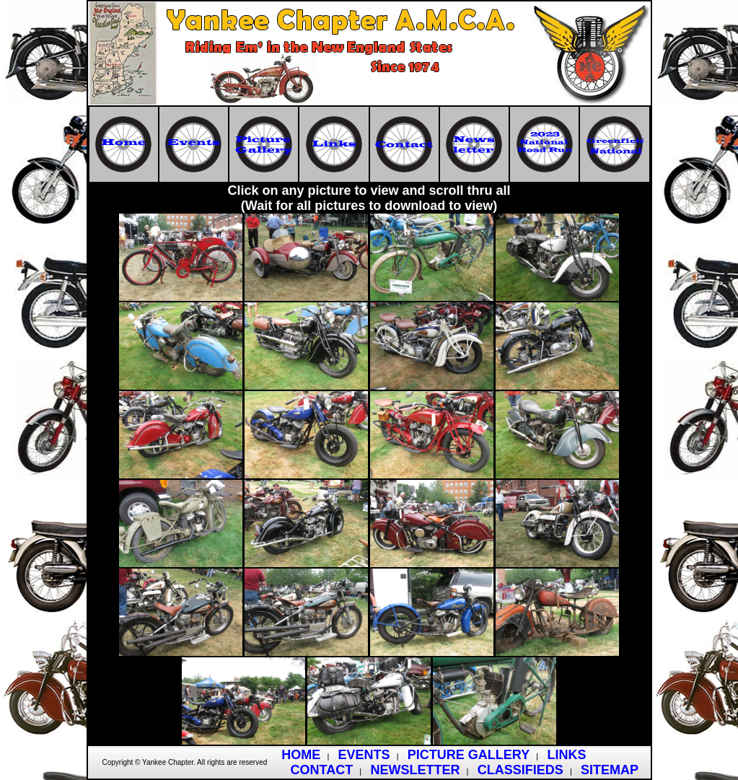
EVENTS (364, 755)
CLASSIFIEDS (520, 770)
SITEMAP (609, 770)
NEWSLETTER (415, 770)
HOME (300, 755)
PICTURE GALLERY (469, 755)
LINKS (566, 755)
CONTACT (322, 770)
